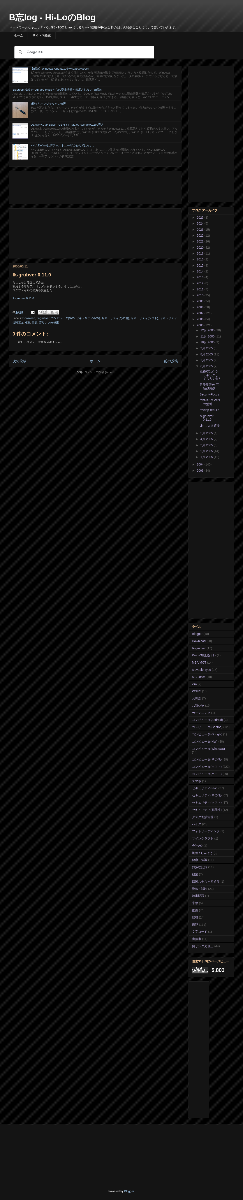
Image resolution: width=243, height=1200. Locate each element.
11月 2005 (207, 336)
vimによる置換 (210, 425)
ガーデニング (201, 713)
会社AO (197, 845)
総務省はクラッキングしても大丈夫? (210, 375)
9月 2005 (207, 348)
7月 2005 (207, 360)
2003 (200, 470)
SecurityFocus (209, 394)
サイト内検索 (41, 35)
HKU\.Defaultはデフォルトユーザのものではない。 (62, 145)
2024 (200, 223)
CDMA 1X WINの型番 (210, 402)
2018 (200, 253)
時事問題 (198, 896)
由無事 (196, 939)
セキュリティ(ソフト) (144, 318)
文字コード (199, 931)
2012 (200, 283)
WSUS (196, 691)
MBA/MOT (199, 662)
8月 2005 (207, 354)
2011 (200, 289)
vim (194, 684)
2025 (200, 217)
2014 (200, 271)
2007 (200, 313)
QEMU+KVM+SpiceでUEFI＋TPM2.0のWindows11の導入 (67, 124)
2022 (200, 235)
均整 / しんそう (202, 853)
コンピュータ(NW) (63, 318)
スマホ (196, 781)
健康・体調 (199, 860)
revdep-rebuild (209, 410)
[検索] (84, 52)
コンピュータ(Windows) (208, 748)
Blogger (197, 634)
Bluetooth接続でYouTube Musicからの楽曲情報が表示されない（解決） (58, 89)
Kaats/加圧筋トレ (204, 655)
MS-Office (199, 677)
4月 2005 (207, 439)
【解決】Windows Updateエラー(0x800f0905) (59, 68)
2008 (200, 307)
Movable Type (201, 669)
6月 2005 (207, 366)
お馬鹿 (196, 698)
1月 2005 (207, 457)
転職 (195, 917)
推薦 (27, 322)
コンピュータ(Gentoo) (207, 727)
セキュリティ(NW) (88, 318)
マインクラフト (202, 838)
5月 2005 (207, 433)
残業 (195, 874)
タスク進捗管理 (202, 817)
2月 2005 (207, 451)
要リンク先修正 (49, 322)
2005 (200, 325)
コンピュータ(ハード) (207, 774)
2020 (200, 247)
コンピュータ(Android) (207, 720)
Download (29, 318)
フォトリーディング (206, 831)
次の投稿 (19, 361)
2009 (200, 301)
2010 (200, 295)
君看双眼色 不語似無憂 (209, 386)
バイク (196, 824)
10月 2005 (207, 342)
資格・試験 (199, 889)
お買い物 (198, 705)
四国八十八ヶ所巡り (206, 881)
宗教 (195, 903)
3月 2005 (207, 445)
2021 (200, 241)
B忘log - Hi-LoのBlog (52, 17)
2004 (200, 464)
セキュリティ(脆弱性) (207, 810)
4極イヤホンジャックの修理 (48, 103)
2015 (200, 265)
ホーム (18, 35)
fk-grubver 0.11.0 (23, 298)
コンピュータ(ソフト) (207, 766)
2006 (200, 319)
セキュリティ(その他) (115, 318)
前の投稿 (171, 361)
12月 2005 (207, 330)
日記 (34, 322)
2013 (200, 277)
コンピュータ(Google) (207, 734)
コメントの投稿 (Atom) (99, 372)
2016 (200, 259)
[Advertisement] (95, 186)
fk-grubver (43, 318)
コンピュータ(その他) (207, 759)
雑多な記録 (199, 867)
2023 (200, 229)
